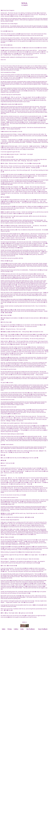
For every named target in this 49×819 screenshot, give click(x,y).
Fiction (10, 629)
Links (22, 629)
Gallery (16, 629)
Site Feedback (30, 629)
